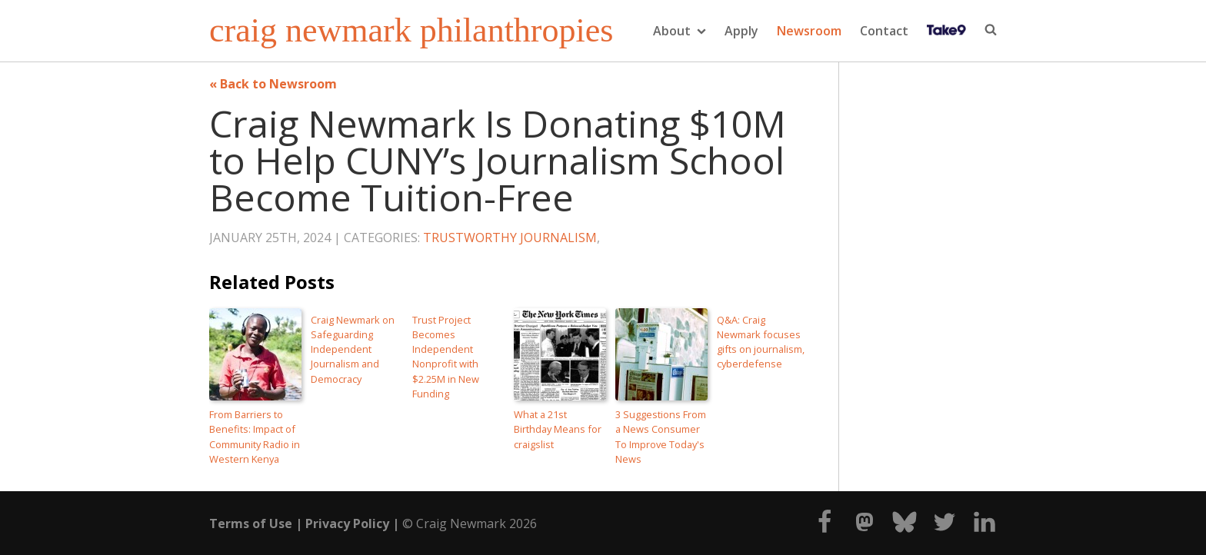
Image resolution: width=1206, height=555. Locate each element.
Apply (741, 30)
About (679, 30)
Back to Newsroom (278, 83)
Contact (884, 30)
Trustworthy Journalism (510, 237)
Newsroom (809, 30)
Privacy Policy (347, 523)
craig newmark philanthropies (411, 31)
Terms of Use (250, 523)
